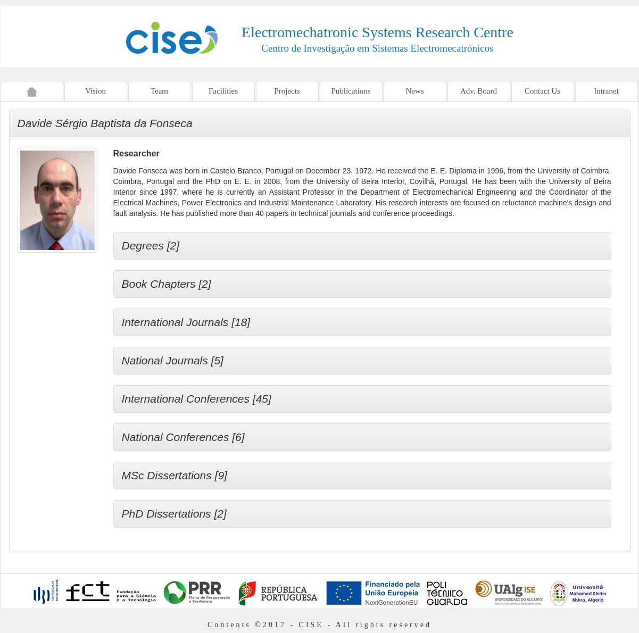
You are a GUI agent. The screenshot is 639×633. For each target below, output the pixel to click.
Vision (95, 91)
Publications (350, 91)
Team (159, 91)
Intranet (606, 91)
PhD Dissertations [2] (174, 513)
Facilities (223, 91)
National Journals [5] (172, 360)
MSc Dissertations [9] (174, 475)
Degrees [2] (151, 245)
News (414, 91)
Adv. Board (478, 91)
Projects (287, 91)
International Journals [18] (186, 322)
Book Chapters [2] (166, 284)
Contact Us (542, 91)
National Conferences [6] (183, 437)
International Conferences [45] (196, 399)
